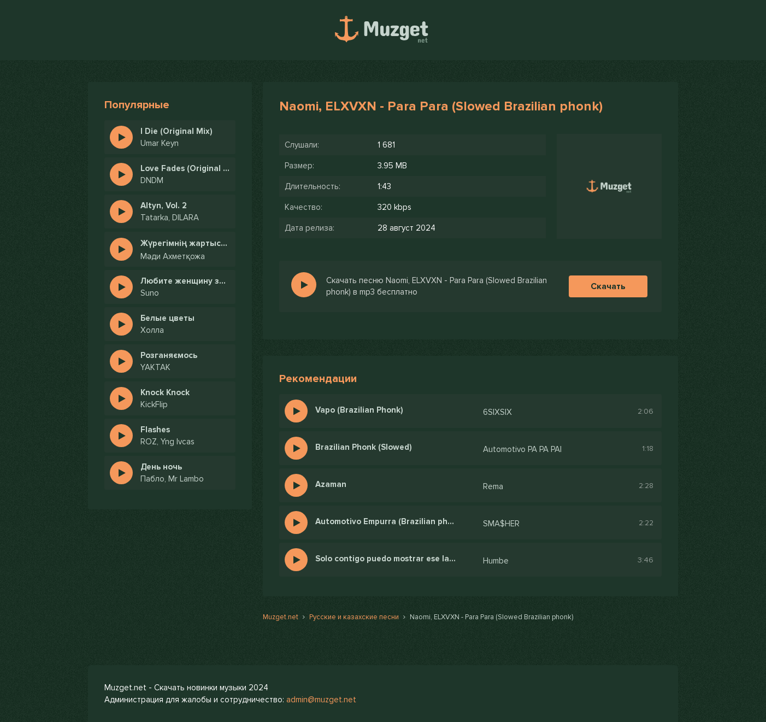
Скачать (608, 286)
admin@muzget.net (321, 700)
